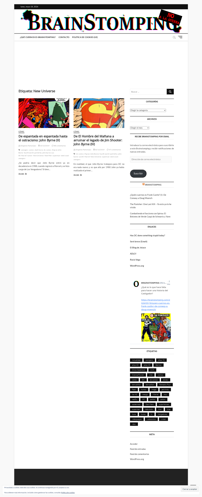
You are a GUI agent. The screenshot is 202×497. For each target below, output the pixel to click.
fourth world (29, 153)
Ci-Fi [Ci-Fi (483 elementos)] (152, 370)
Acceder (134, 444)
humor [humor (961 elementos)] (143, 389)
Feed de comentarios (139, 454)
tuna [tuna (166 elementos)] (134, 414)
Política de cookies (68, 493)
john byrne (46, 153)
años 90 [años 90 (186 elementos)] (147, 365)
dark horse (39, 150)
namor (29, 155)
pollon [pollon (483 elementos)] (162, 399)
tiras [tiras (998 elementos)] (169, 409)
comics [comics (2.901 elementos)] (160, 375)
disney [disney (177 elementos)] (165, 380)
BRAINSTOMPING (153, 184)
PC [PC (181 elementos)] (143, 399)
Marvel (24, 155)
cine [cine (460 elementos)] (150, 375)
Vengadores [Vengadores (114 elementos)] (162, 414)
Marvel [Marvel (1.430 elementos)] (155, 394)
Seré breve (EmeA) (138, 241)
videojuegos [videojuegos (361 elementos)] (137, 419)
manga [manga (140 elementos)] (145, 394)
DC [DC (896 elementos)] (143, 380)
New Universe (38, 155)
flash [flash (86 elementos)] (134, 389)
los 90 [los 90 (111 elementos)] (134, 394)
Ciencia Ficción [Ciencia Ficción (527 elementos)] (138, 375)
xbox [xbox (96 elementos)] (134, 424)
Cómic (21, 131)
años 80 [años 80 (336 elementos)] (135, 365)
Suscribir (138, 173)
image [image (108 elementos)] (154, 389)
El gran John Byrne (92, 154)
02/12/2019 (98, 150)
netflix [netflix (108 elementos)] (134, 399)
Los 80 (81, 157)
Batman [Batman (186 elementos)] (158, 365)
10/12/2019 (43, 146)
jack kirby (38, 153)
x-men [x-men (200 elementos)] (163, 419)
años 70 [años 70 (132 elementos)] (161, 360)
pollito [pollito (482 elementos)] (152, 399)
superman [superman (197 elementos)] (136, 409)
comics (31, 150)
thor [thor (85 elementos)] (160, 409)
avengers (24, 150)
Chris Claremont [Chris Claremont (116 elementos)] (138, 370)
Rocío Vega (135, 259)
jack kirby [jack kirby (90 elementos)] (165, 389)
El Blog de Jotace (138, 247)
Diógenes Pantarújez (27, 146)
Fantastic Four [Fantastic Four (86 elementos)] (165, 384)
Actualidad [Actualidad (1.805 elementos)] (136, 360)
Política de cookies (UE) (85, 37)
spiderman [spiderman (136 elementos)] (136, 404)
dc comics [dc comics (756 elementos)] (154, 380)
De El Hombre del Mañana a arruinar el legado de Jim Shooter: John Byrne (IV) (98, 140)
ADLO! (133, 253)
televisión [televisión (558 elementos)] (149, 409)
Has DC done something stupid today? (147, 235)
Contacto (64, 37)
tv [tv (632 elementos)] (151, 414)
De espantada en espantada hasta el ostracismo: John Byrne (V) (42, 138)
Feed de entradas (138, 449)
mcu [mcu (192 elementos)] (165, 394)
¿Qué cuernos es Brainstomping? (38, 37)
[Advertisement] (101, 62)
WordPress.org (137, 265)
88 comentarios (59, 146)
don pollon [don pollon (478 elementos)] (150, 384)
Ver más (25, 173)
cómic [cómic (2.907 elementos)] (134, 380)
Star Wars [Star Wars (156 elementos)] (150, 404)
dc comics (47, 150)
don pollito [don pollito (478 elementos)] (136, 384)
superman (56, 155)
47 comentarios (114, 150)
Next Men (48, 155)
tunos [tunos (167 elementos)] (143, 414)
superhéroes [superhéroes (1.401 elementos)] (164, 404)
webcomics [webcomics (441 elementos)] (151, 419)
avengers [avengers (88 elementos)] (149, 360)
